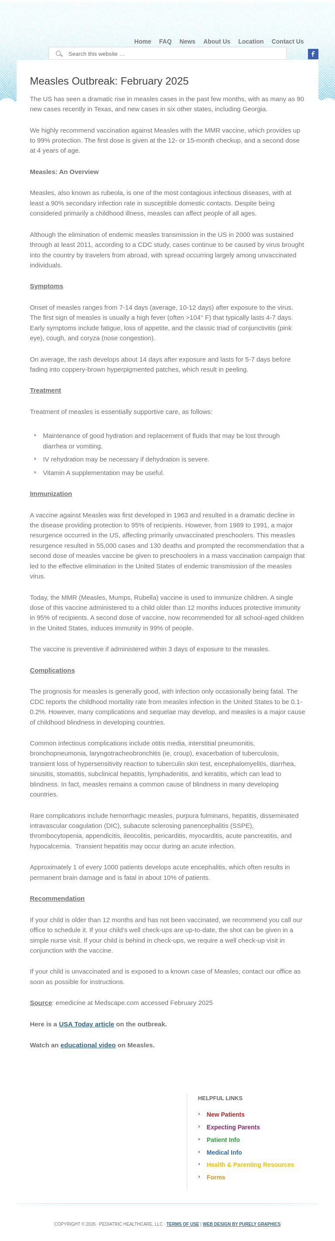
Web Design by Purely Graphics (242, 1224)
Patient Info (223, 1139)
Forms (216, 1177)
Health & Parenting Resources (250, 1164)
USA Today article (86, 1024)
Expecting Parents (233, 1127)
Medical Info (224, 1152)
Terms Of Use (182, 1224)
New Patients (226, 1114)
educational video (88, 1045)
